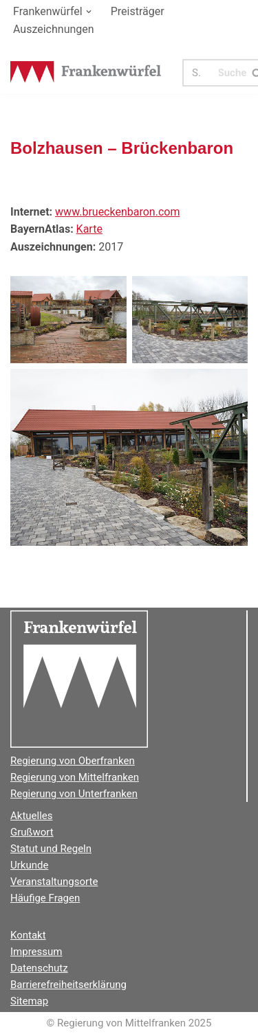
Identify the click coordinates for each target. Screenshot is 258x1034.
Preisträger (137, 11)
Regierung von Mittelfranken (74, 777)
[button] (89, 11)
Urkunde (29, 865)
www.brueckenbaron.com (117, 211)
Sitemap (29, 1001)
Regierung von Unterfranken (74, 794)
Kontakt (28, 935)
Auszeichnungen (53, 29)
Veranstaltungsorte (54, 881)
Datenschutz (39, 968)
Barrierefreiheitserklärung (68, 984)
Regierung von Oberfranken (72, 761)
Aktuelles (31, 815)
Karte (89, 228)
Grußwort (32, 832)
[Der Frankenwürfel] (86, 72)
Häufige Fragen (45, 898)
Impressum (36, 951)
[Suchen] (200, 73)
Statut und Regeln (51, 848)
